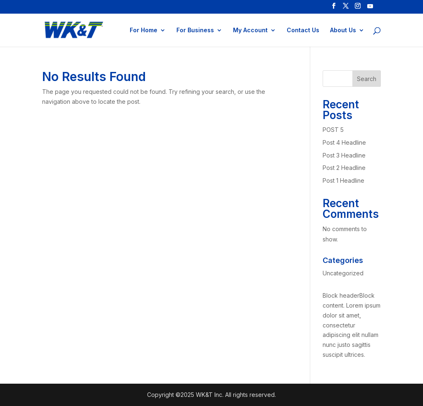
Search (366, 78)
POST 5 (333, 129)
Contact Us (303, 30)
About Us (343, 30)
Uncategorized (343, 273)
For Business (195, 30)
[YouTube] (370, 8)
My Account (250, 30)
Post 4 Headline (344, 142)
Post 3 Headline (344, 155)
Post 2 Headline (344, 167)
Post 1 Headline (343, 180)
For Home (143, 30)
